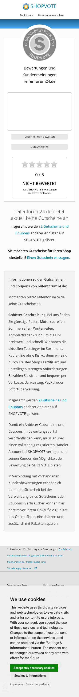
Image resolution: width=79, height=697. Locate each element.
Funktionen (26, 15)
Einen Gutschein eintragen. (48, 257)
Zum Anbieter (39, 147)
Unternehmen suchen (51, 15)
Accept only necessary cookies (34, 668)
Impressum (16, 684)
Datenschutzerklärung (38, 684)
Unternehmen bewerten (39, 137)
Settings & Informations (30, 675)
